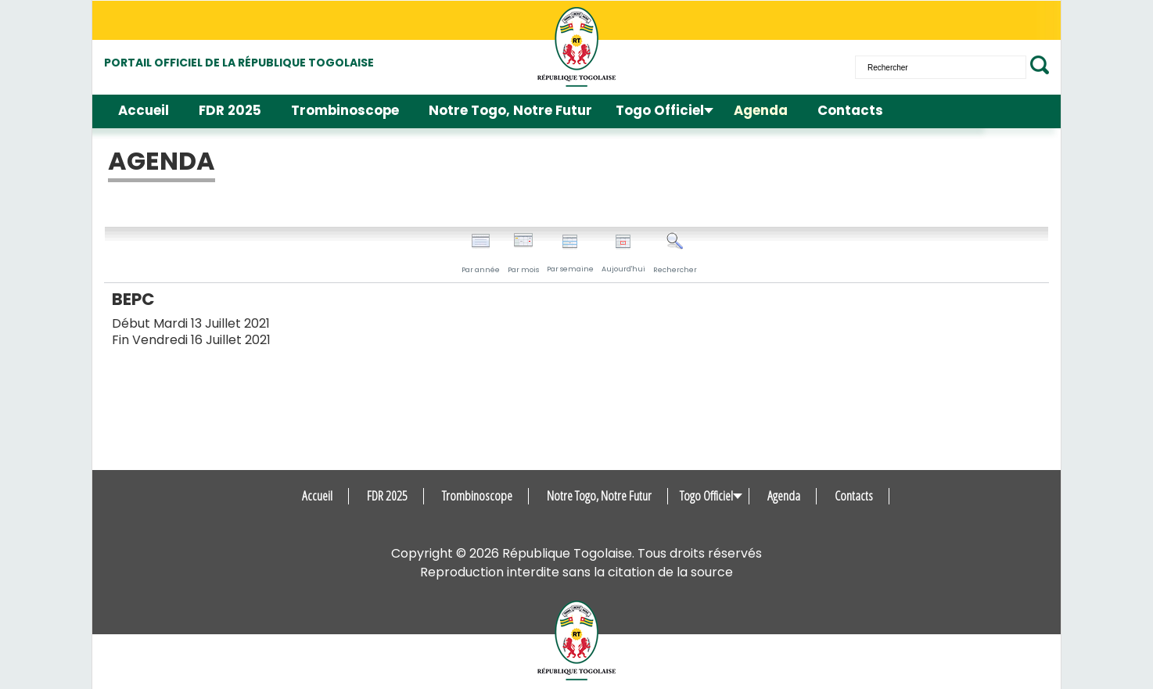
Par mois (523, 253)
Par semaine (570, 254)
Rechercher (675, 253)
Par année (481, 253)
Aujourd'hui (623, 254)
